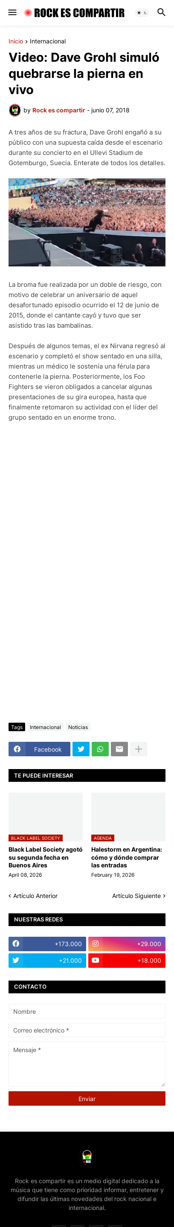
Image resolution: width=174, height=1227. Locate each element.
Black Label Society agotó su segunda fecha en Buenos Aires (46, 857)
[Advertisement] (87, 621)
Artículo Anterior (35, 895)
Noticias (78, 727)
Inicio (16, 41)
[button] (11, 13)
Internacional (48, 41)
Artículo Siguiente (136, 895)
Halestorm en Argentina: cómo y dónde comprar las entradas (126, 857)
